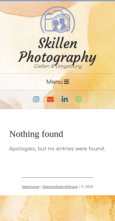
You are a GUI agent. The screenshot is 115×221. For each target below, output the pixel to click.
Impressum (31, 186)
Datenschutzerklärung (60, 186)
